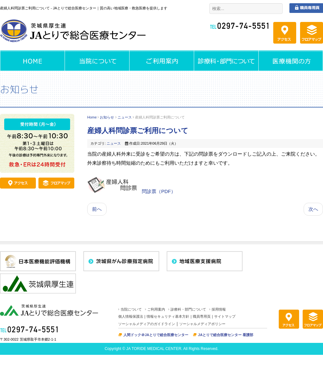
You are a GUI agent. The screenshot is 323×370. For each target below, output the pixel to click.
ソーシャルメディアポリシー (202, 324)
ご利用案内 (156, 309)
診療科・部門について (188, 309)
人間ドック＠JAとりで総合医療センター (155, 335)
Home (92, 117)
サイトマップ (224, 316)
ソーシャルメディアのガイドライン (146, 324)
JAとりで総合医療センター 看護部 (225, 335)
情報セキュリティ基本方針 (168, 316)
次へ (313, 209)
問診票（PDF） (159, 191)
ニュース (125, 117)
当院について (131, 309)
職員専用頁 (202, 316)
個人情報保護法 (130, 316)
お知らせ (107, 117)
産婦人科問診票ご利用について (137, 131)
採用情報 (219, 309)
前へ (97, 209)
